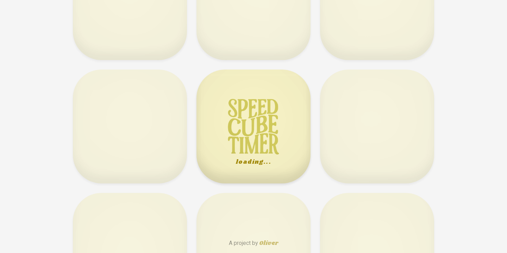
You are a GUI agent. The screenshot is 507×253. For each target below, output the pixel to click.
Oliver (268, 243)
